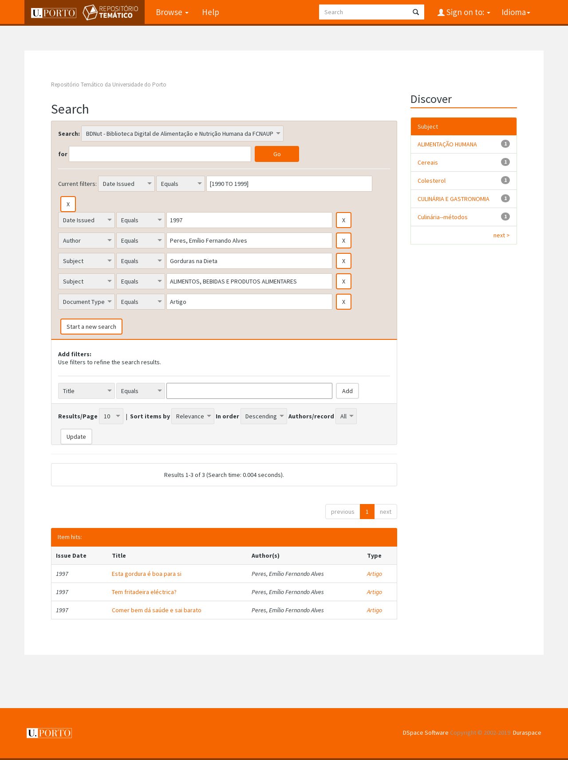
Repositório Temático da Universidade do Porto (108, 84)
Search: (69, 134)
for (62, 154)
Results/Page (78, 416)
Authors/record (311, 416)
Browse (172, 12)
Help (210, 12)
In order (227, 416)
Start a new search (91, 327)
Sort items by (150, 416)
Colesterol (432, 181)
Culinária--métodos (443, 217)
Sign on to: (467, 12)
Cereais (428, 162)
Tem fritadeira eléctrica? (144, 592)
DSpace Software (426, 732)
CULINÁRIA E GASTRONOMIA (453, 199)
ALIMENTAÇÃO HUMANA (447, 144)
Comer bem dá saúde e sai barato (156, 610)
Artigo (374, 574)
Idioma (515, 12)
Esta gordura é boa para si (146, 574)
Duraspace (527, 732)
